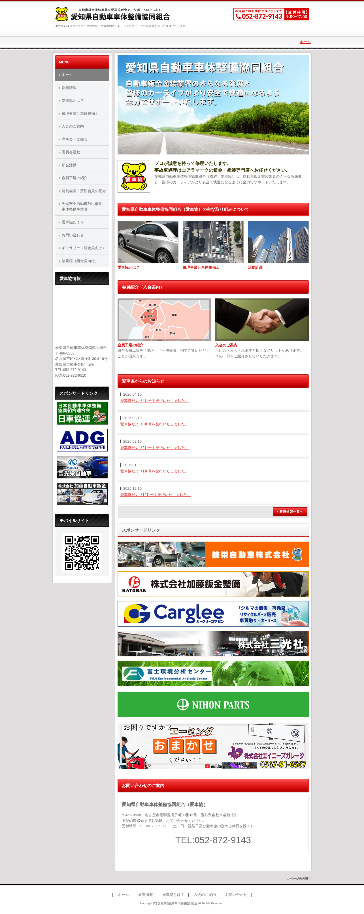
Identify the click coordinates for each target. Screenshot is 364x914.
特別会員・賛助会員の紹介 (84, 191)
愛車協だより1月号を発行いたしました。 (154, 471)
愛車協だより (73, 222)
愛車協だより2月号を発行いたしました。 (154, 448)
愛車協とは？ (129, 267)
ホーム (305, 42)
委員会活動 (71, 152)
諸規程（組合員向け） (80, 261)
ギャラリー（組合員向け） (84, 248)
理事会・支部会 (75, 139)
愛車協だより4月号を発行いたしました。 (154, 400)
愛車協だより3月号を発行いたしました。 (154, 424)
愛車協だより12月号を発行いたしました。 (155, 495)
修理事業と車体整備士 (201, 267)
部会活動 (69, 165)
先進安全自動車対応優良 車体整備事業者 (84, 206)
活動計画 (255, 267)
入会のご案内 (226, 345)
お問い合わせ (73, 235)
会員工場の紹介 (130, 345)
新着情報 (69, 88)
